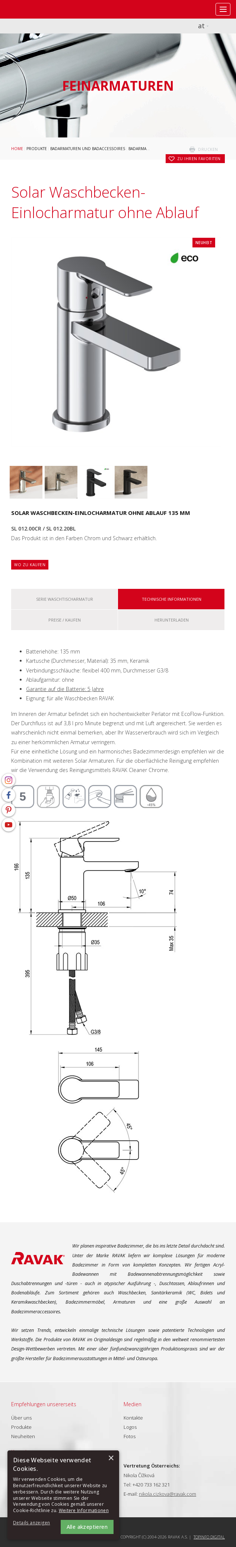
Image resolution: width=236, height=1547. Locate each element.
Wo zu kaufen (29, 564)
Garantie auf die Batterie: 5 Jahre (65, 689)
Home (17, 148)
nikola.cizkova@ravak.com (167, 1494)
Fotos (129, 1436)
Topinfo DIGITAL (209, 1537)
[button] (33, 1523)
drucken (208, 149)
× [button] (111, 1458)
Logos (130, 1427)
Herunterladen (171, 620)
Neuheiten (23, 1436)
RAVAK (28, 9)
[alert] (63, 1495)
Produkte (36, 148)
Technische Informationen (171, 599)
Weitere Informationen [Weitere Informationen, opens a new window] (84, 1510)
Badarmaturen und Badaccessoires (87, 148)
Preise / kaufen (64, 620)
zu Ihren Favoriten (199, 158)
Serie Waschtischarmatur (64, 599)
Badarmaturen (143, 148)
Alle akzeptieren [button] (87, 1526)
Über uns (21, 1417)
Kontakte (133, 1417)
